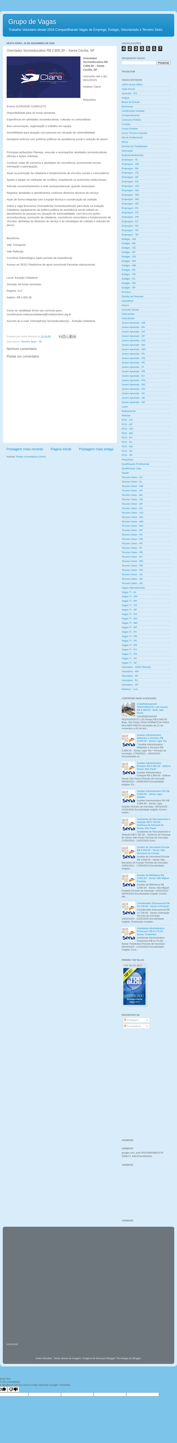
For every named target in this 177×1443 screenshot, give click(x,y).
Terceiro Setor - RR (132, 565)
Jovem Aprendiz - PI (133, 367)
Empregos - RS (130, 225)
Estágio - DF (129, 252)
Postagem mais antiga (96, 449)
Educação (127, 150)
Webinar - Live (130, 689)
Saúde (125, 472)
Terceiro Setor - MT (132, 530)
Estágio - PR (129, 274)
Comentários (132, 1026)
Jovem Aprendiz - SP (133, 402)
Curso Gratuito (130, 128)
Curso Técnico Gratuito (134, 133)
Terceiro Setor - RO (132, 561)
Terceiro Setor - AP (132, 490)
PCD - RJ (127, 442)
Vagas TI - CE (129, 605)
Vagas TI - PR (129, 645)
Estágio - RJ (128, 278)
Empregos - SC (130, 230)
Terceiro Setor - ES (132, 508)
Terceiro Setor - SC (132, 574)
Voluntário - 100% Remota (136, 667)
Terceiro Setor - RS (132, 570)
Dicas (125, 142)
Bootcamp (127, 106)
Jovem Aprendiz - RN (133, 380)
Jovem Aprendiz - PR (133, 371)
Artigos (125, 97)
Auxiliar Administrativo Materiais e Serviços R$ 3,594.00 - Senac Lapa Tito (152, 738)
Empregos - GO (130, 186)
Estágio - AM (129, 239)
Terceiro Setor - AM (132, 486)
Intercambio (128, 314)
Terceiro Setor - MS (132, 525)
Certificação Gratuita (133, 111)
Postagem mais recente (24, 449)
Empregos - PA (130, 208)
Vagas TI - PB (129, 636)
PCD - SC (127, 451)
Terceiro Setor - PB (132, 539)
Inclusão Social (130, 309)
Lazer (125, 406)
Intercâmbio (128, 318)
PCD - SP (127, 455)
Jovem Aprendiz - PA (133, 353)
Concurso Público (131, 119)
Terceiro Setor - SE (132, 578)
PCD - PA (127, 437)
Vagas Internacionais (133, 587)
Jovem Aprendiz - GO (133, 340)
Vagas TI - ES (129, 614)
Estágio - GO (129, 256)
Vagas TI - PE (129, 640)
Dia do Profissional (132, 137)
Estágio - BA (129, 243)
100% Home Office (132, 84)
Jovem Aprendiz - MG (134, 349)
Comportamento (131, 115)
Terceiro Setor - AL (132, 481)
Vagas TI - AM (129, 596)
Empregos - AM (130, 164)
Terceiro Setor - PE (132, 543)
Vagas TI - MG (130, 623)
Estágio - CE (129, 247)
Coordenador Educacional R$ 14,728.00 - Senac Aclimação (153, 905)
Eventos (126, 292)
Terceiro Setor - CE (132, 499)
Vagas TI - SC (129, 658)
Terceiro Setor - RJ (132, 556)
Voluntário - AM (130, 671)
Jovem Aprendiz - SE (133, 397)
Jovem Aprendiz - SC (133, 393)
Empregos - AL (130, 159)
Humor (125, 305)
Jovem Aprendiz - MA (133, 345)
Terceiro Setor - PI (132, 548)
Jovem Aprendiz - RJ (133, 375)
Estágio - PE (129, 269)
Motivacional (129, 411)
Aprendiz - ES (129, 93)
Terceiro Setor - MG (132, 521)
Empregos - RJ (130, 221)
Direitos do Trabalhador (135, 146)
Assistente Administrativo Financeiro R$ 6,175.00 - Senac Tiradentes (150, 931)
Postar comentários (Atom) (31, 456)
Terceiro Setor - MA (132, 517)
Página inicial (61, 449)
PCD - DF (127, 424)
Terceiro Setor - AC (132, 477)
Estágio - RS (129, 283)
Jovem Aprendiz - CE (133, 331)
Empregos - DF (130, 177)
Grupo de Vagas (32, 21)
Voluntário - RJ (130, 680)
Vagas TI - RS (129, 654)
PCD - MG (127, 433)
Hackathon (128, 300)
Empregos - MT (130, 203)
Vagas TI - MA (129, 618)
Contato (126, 124)
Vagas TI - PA (129, 631)
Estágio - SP (129, 287)
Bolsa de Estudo (131, 102)
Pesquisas (127, 459)
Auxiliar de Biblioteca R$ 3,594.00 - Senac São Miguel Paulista (153, 878)
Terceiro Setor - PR (132, 552)
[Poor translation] (13, 1389)
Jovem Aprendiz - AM (133, 322)
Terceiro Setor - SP (31, 341)
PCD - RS (127, 446)
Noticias (126, 415)
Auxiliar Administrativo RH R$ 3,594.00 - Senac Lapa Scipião (153, 794)
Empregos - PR (130, 217)
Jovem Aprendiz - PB (133, 358)
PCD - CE (127, 420)
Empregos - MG (130, 194)
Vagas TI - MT (129, 627)
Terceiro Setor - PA (132, 534)
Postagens (131, 1020)
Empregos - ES (130, 181)
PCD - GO (127, 428)
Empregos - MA (130, 190)
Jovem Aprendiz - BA (133, 327)
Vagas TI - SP (129, 662)
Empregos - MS (130, 199)
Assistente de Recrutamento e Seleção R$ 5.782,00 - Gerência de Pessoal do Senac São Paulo (153, 824)
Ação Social (128, 89)
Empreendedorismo (132, 155)
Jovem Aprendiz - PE (133, 362)
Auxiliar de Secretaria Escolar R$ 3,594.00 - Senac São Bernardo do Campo (153, 850)
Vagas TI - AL (129, 592)
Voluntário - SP (130, 684)
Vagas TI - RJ (129, 649)
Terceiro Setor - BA (132, 495)
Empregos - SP (130, 234)
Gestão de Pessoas (132, 296)
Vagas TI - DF (129, 609)
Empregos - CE (130, 172)
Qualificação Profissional (135, 464)
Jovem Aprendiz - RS (133, 389)
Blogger (136, 1358)
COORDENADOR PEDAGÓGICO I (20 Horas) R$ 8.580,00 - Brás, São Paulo (152, 708)
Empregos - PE (130, 212)
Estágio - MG (129, 265)
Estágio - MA (129, 261)
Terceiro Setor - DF (132, 503)
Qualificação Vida (131, 468)
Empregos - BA (130, 168)
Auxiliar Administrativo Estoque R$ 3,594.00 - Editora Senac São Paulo (153, 766)
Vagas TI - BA (129, 600)
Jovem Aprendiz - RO (133, 384)
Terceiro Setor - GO (132, 512)
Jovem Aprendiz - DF (133, 336)
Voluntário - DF (130, 675)
